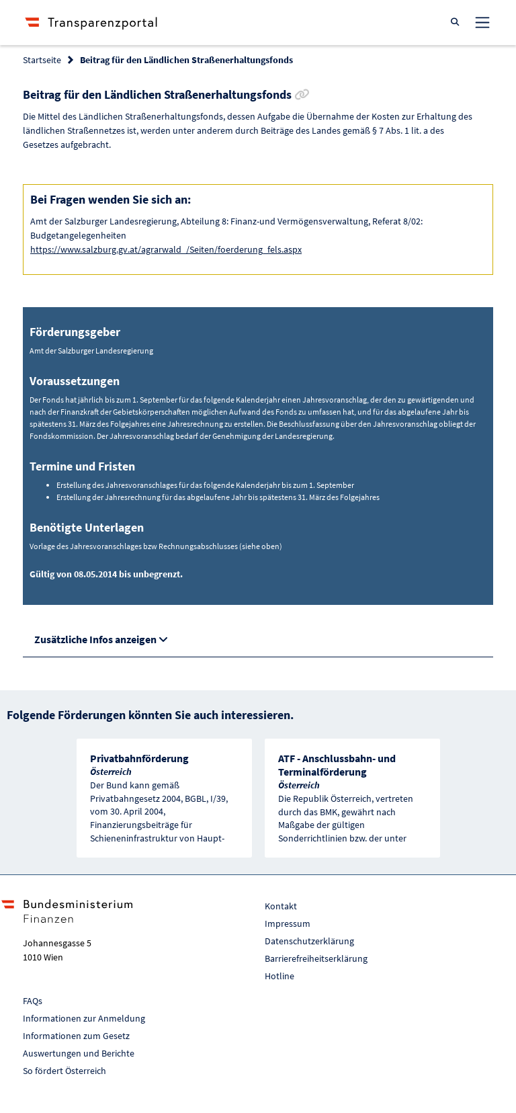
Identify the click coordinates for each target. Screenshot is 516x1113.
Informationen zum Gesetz (76, 1036)
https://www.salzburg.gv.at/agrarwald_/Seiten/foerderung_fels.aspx (166, 249)
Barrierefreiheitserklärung (316, 958)
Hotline (279, 976)
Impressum (287, 923)
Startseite (42, 60)
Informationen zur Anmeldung (84, 1018)
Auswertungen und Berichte (78, 1053)
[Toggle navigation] (482, 22)
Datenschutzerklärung (309, 941)
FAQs (32, 1001)
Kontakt (281, 906)
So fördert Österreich (64, 1071)
